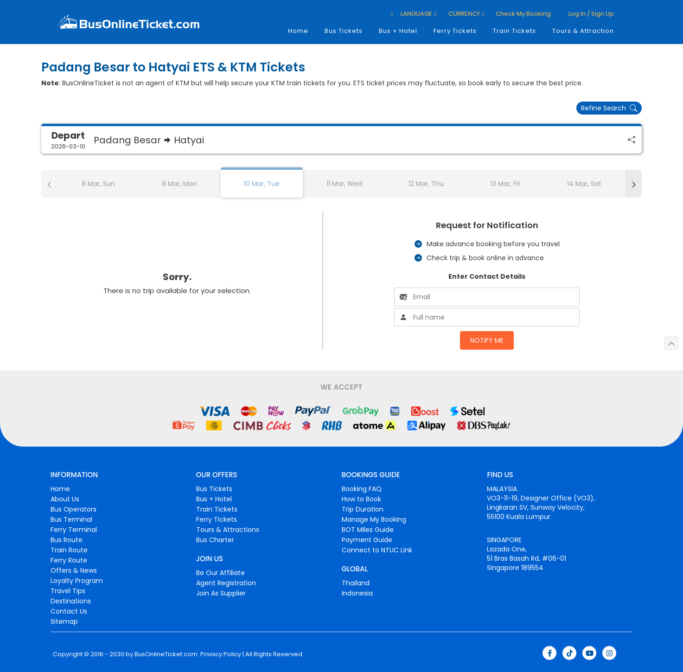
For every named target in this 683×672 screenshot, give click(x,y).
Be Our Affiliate (220, 572)
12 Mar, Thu (426, 183)
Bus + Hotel (398, 30)
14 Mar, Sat (584, 183)
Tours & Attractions (227, 529)
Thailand (356, 583)
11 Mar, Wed (344, 183)
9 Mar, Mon (179, 183)
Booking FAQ (362, 488)
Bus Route (67, 539)
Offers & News (74, 570)
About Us (65, 499)
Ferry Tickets (455, 30)
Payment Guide (367, 539)
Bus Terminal (71, 519)
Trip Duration (362, 509)
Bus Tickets (344, 30)
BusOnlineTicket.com (166, 654)
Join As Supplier (221, 593)
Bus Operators (73, 509)
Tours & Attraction (583, 30)
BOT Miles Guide (368, 529)
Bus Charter (215, 539)
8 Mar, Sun (98, 183)
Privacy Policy (220, 654)
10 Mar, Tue (262, 183)
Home (298, 30)
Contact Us (69, 611)
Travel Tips (68, 590)
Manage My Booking (374, 519)
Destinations (71, 601)
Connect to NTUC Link (377, 550)
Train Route (69, 550)
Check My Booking (523, 13)
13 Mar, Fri (505, 183)
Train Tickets (514, 30)
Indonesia (357, 593)
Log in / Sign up (590, 13)
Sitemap (64, 621)
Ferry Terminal (74, 529)
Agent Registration (226, 583)
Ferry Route (69, 560)
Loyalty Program (77, 580)
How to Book (361, 499)
